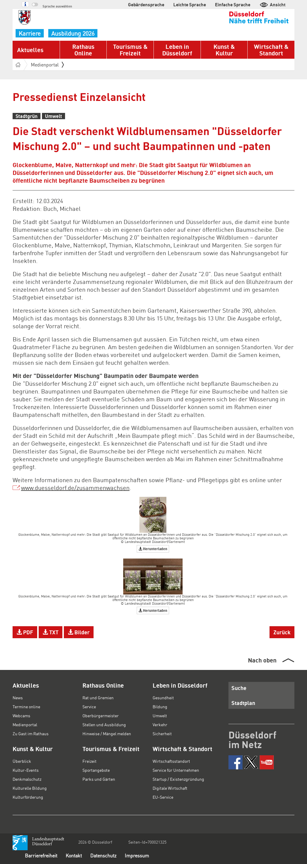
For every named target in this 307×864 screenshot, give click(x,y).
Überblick (22, 761)
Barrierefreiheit (41, 855)
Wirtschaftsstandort (171, 761)
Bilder (79, 632)
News (18, 697)
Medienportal (47, 64)
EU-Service (163, 797)
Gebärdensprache (146, 4)
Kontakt (74, 855)
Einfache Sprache (232, 4)
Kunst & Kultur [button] (224, 50)
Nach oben (262, 660)
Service (89, 706)
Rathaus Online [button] (83, 50)
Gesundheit (163, 697)
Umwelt (160, 715)
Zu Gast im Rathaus (31, 733)
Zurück (282, 632)
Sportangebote (96, 770)
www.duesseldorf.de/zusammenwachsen (75, 487)
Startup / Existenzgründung (178, 779)
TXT (50, 632)
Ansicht (272, 4)
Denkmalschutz (27, 779)
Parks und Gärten (98, 779)
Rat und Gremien (98, 697)
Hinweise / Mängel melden (106, 733)
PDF (24, 632)
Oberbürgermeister (100, 715)
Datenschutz (103, 855)
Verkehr (160, 724)
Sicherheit (162, 733)
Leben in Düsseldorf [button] (177, 50)
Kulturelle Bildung (30, 788)
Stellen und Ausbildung (104, 724)
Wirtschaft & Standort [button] (271, 50)
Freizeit (89, 761)
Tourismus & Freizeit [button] (130, 50)
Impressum (137, 855)
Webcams (21, 715)
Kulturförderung (28, 797)
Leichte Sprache (189, 4)
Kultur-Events (26, 770)
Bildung (160, 706)
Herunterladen (153, 549)
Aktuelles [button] (30, 50)
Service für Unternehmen (176, 770)
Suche (238, 687)
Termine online (26, 706)
